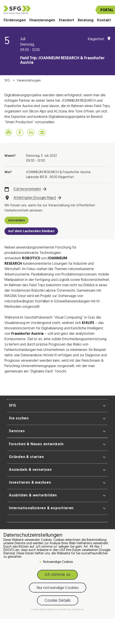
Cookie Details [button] (58, 601)
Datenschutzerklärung (59, 609)
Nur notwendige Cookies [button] (58, 588)
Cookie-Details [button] (39, 609)
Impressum (78, 609)
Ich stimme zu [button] (57, 575)
